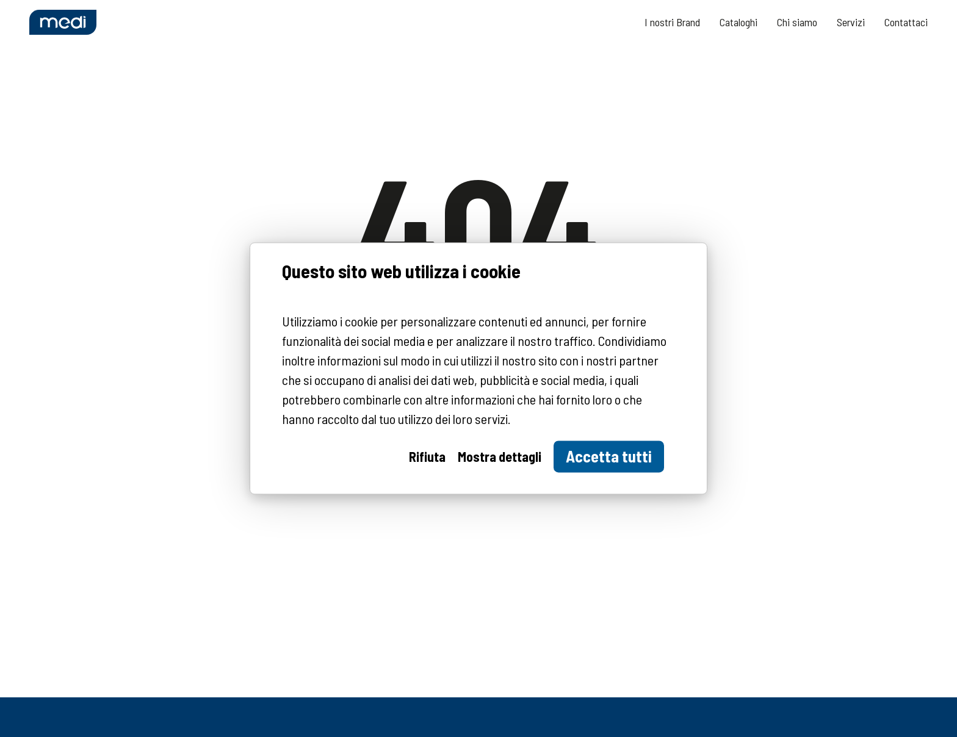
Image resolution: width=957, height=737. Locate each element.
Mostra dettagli (499, 457)
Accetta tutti (609, 456)
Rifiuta (427, 457)
